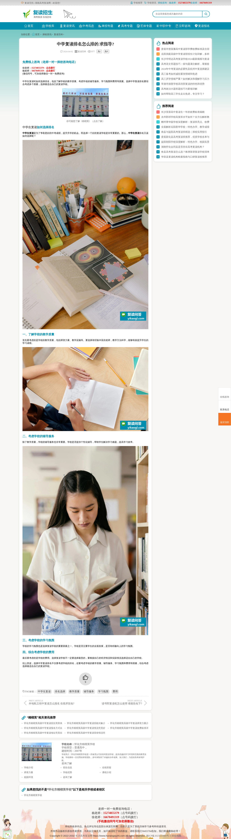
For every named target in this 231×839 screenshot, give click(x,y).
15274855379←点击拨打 (43, 68)
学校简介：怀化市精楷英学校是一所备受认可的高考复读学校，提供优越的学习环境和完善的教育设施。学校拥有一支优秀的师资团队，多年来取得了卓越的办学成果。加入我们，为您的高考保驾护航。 (104, 757)
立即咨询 (182, 25)
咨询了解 (67, 763)
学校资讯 (150, 3)
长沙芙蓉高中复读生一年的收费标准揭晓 (183, 112)
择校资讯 (47, 34)
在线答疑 (106, 767)
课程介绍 (106, 772)
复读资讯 (67, 25)
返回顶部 (224, 419)
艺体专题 (144, 25)
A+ (106, 51)
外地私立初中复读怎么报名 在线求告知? (56, 702)
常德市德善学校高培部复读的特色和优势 (183, 84)
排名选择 (60, 691)
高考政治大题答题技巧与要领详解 (179, 89)
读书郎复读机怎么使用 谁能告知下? (114, 702)
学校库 (48, 25)
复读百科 (58, 34)
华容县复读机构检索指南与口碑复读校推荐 (184, 157)
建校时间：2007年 (72, 751)
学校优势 (67, 772)
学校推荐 (136, 3)
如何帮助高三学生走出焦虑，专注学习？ (183, 94)
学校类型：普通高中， (74, 747)
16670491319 (111, 817)
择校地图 (176, 836)
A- (99, 51)
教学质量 (74, 691)
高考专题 (125, 25)
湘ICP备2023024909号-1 (159, 836)
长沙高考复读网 (83, 836)
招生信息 (67, 767)
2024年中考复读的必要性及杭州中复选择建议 (185, 69)
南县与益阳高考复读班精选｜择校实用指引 (184, 132)
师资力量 (28, 772)
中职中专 (163, 25)
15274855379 (111, 813)
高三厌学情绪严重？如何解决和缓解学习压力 (185, 79)
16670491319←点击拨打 (43, 71)
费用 (115, 691)
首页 (28, 25)
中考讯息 (86, 25)
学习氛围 (103, 691)
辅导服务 (89, 691)
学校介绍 (28, 767)
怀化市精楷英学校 (84, 744)
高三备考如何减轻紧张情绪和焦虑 (179, 74)
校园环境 (28, 777)
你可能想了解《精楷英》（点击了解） (85, 121)
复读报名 (202, 25)
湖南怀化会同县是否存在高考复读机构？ (183, 147)
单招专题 (105, 25)
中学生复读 (44, 691)
